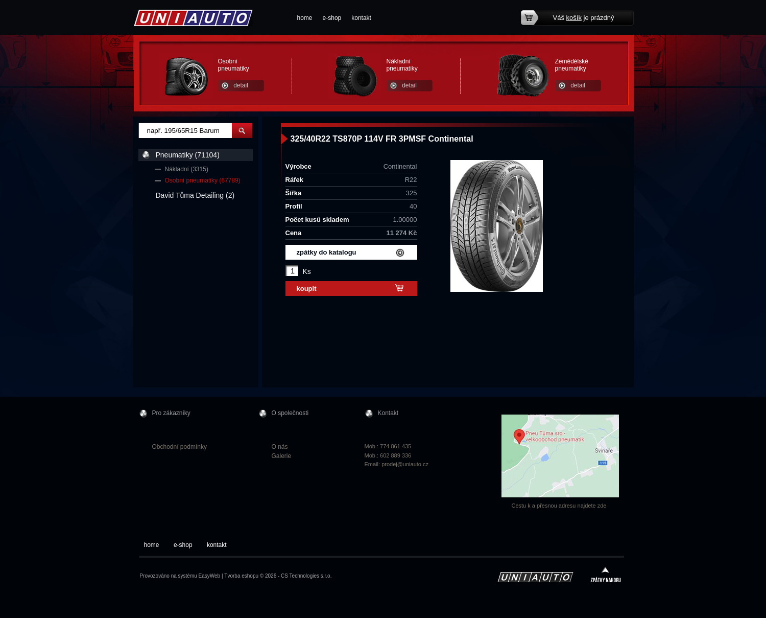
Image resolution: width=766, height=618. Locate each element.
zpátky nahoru (605, 576)
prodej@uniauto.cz (404, 464)
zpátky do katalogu (326, 252)
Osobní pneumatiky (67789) (203, 180)
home (305, 17)
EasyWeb (210, 576)
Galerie (282, 456)
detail (240, 85)
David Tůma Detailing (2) (195, 195)
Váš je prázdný (583, 17)
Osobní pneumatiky (233, 65)
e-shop (332, 17)
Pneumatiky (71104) (188, 155)
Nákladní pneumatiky (402, 65)
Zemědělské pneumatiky (571, 65)
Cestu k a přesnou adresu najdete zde (559, 505)
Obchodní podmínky (179, 446)
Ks (307, 271)
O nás (280, 446)
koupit (307, 288)
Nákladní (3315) (186, 169)
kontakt (361, 17)
